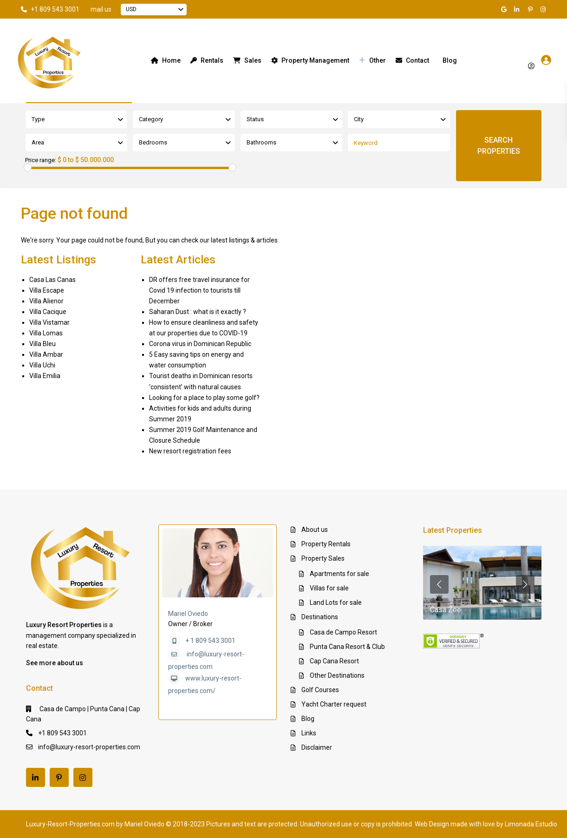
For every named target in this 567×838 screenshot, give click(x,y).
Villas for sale (329, 588)
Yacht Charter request (333, 704)
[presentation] (439, 584)
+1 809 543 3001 (55, 9)
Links (308, 733)
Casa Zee (445, 609)
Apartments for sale (339, 573)
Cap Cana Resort (334, 661)
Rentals (206, 60)
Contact (412, 60)
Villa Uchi (42, 365)
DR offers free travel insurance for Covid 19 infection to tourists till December (199, 290)
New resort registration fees (190, 451)
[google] (505, 9)
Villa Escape (46, 290)
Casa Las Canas (52, 279)
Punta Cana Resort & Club (347, 646)
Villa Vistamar (49, 322)
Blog (450, 60)
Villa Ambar (46, 354)
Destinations (319, 617)
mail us (101, 9)
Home (166, 60)
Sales (247, 60)
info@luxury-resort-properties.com (89, 747)
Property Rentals (326, 544)
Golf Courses (320, 690)
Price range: (40, 160)
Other (372, 60)
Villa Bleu (42, 343)
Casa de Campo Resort (343, 632)
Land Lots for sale (336, 602)
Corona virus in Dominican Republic (200, 343)
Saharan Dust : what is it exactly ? (197, 311)
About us (314, 529)
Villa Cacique (47, 311)
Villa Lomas (46, 333)
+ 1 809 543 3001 (210, 640)
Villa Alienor (46, 301)
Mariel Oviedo (188, 613)
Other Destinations (337, 675)
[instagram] (544, 9)
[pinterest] (531, 9)
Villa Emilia (44, 376)
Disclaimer (316, 747)
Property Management (310, 60)
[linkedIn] (518, 9)
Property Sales (323, 558)
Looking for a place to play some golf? (204, 397)
